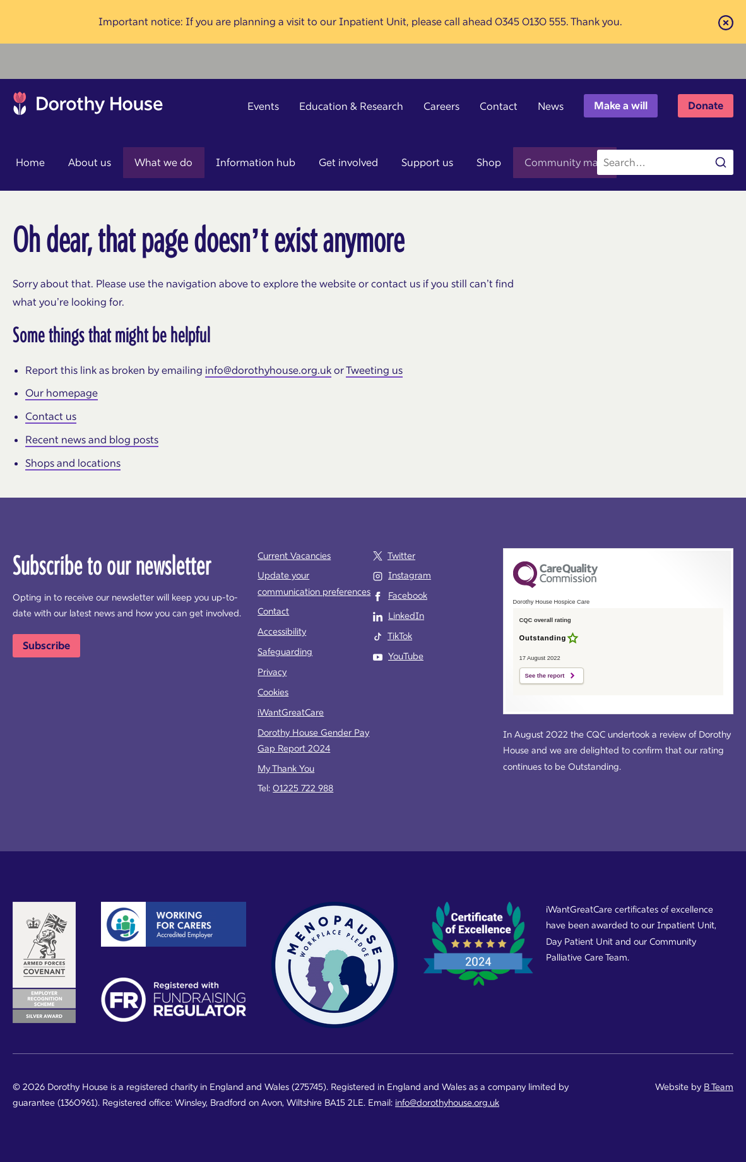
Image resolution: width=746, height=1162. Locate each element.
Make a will (621, 105)
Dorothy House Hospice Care (88, 107)
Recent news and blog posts (91, 439)
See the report (545, 676)
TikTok (400, 636)
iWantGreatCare (291, 712)
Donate (705, 105)
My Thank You (286, 768)
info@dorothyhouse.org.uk (268, 370)
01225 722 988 (303, 788)
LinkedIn (406, 615)
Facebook (407, 595)
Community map (516, 162)
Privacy (272, 672)
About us (80, 162)
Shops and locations (73, 463)
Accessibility (282, 631)
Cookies (273, 692)
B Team (718, 1087)
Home (27, 162)
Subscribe (46, 645)
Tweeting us (374, 370)
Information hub (233, 162)
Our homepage (61, 392)
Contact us (50, 416)
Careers (441, 106)
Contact (499, 106)
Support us (391, 162)
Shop (446, 162)
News (551, 106)
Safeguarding (285, 651)
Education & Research (351, 106)
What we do (147, 162)
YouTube (405, 656)
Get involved (319, 162)
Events (263, 106)
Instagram (409, 575)
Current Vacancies (294, 555)
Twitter (401, 555)
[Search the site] (665, 162)
